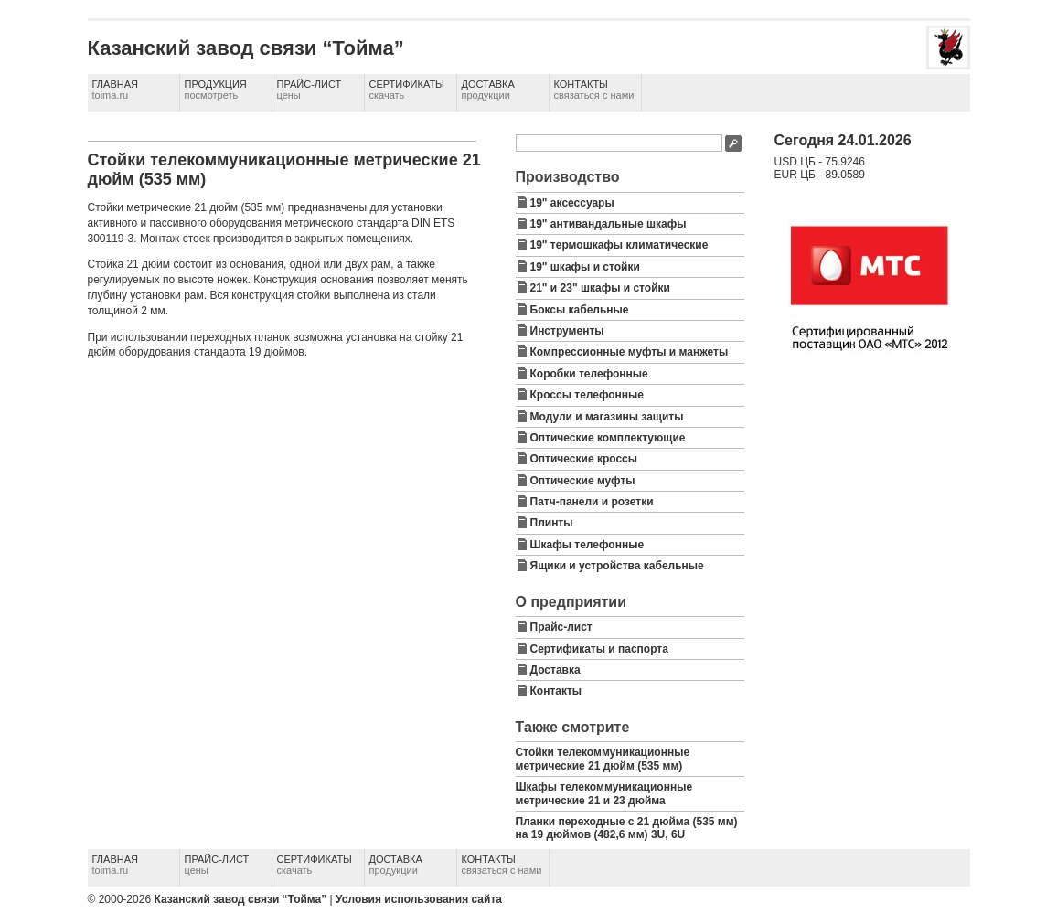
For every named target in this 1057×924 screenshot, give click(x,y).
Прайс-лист (309, 90)
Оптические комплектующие (608, 437)
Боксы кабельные (579, 309)
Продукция (216, 90)
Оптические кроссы (584, 458)
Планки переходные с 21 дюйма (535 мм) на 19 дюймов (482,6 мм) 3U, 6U (627, 828)
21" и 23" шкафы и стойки (600, 287)
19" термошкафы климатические (619, 245)
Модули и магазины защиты (607, 416)
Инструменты (567, 330)
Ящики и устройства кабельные (617, 565)
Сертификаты (406, 90)
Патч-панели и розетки (592, 501)
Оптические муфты (582, 480)
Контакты (594, 90)
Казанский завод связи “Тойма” (240, 899)
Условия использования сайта (419, 899)
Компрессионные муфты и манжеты (629, 351)
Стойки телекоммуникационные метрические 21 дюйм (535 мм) (603, 758)
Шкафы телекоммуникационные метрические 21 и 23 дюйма (604, 793)
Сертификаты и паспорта (599, 649)
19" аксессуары (572, 202)
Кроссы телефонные (587, 394)
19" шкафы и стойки (585, 266)
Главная (115, 90)
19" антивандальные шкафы (608, 224)
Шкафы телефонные (587, 544)
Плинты (551, 522)
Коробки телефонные (589, 373)
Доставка (488, 90)
